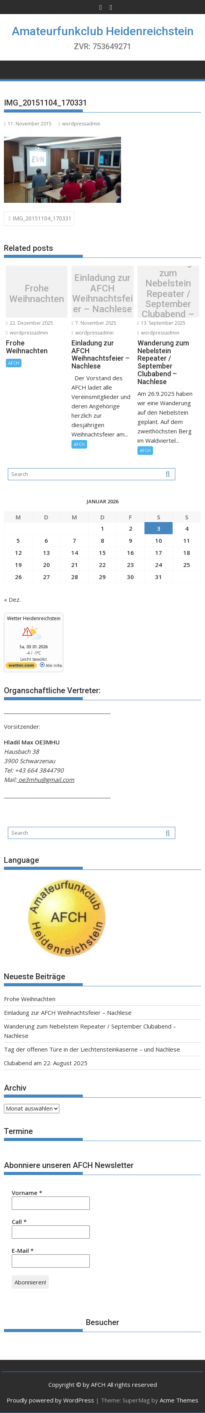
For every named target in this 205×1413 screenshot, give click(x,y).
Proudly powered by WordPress (50, 1400)
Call (19, 1221)
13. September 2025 (161, 323)
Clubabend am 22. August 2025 (45, 1063)
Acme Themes (179, 1400)
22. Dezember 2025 (29, 323)
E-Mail (23, 1250)
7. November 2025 (93, 323)
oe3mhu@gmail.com (45, 779)
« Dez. (12, 599)
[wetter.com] (21, 667)
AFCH (13, 363)
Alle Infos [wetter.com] (51, 665)
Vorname (27, 1193)
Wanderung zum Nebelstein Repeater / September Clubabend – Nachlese (168, 294)
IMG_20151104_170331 (41, 218)
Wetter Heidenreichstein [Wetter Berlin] (34, 618)
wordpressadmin (79, 123)
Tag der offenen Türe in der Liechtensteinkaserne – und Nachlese (92, 1049)
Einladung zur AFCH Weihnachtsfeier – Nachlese (102, 294)
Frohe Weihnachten (36, 293)
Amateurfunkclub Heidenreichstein (103, 31)
